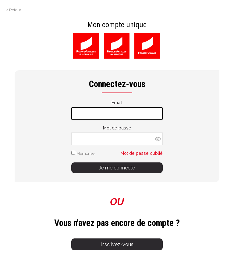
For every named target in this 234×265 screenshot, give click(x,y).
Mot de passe (117, 127)
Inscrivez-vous (117, 244)
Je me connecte (117, 168)
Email (117, 102)
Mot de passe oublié (141, 153)
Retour (15, 10)
